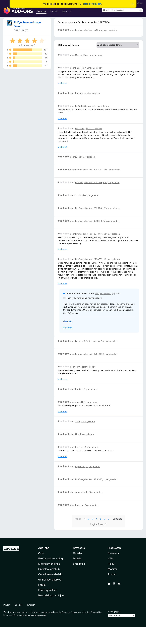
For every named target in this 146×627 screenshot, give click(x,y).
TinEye (24, 30)
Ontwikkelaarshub (49, 569)
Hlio (77, 434)
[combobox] (122, 10)
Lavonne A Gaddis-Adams (87, 341)
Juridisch (31, 605)
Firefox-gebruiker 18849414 (88, 234)
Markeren (62, 83)
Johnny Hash (81, 492)
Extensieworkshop (49, 563)
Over (41, 553)
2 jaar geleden (110, 354)
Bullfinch (79, 389)
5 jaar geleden (110, 30)
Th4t (77, 421)
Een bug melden (47, 590)
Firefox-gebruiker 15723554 (88, 30)
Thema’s (54, 11)
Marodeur (79, 128)
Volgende (117, 518)
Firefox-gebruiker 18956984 (89, 169)
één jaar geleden (92, 93)
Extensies (41, 11)
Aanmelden (137, 3)
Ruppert (79, 93)
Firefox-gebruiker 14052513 (88, 182)
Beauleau (79, 447)
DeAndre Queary (83, 106)
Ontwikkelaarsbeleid (50, 574)
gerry (77, 367)
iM (76, 157)
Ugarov (78, 55)
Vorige (77, 518)
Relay (111, 563)
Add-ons (43, 547)
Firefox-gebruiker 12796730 (88, 259)
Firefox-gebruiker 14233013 (88, 221)
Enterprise (79, 563)
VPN (110, 558)
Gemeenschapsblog (49, 579)
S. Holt (78, 195)
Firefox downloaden (91, 4)
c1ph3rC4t (80, 466)
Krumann (79, 505)
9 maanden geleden (93, 55)
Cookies (19, 605)
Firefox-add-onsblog (50, 558)
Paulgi (78, 68)
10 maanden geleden (92, 68)
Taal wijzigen (114, 611)
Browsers (113, 553)
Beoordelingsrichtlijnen (51, 595)
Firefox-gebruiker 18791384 (88, 354)
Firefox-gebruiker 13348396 (88, 479)
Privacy (6, 605)
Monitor (112, 569)
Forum (42, 584)
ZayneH (79, 402)
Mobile (77, 558)
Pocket (112, 574)
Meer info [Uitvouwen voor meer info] (67, 321)
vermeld (21, 612)
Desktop (78, 553)
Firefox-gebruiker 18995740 (89, 208)
